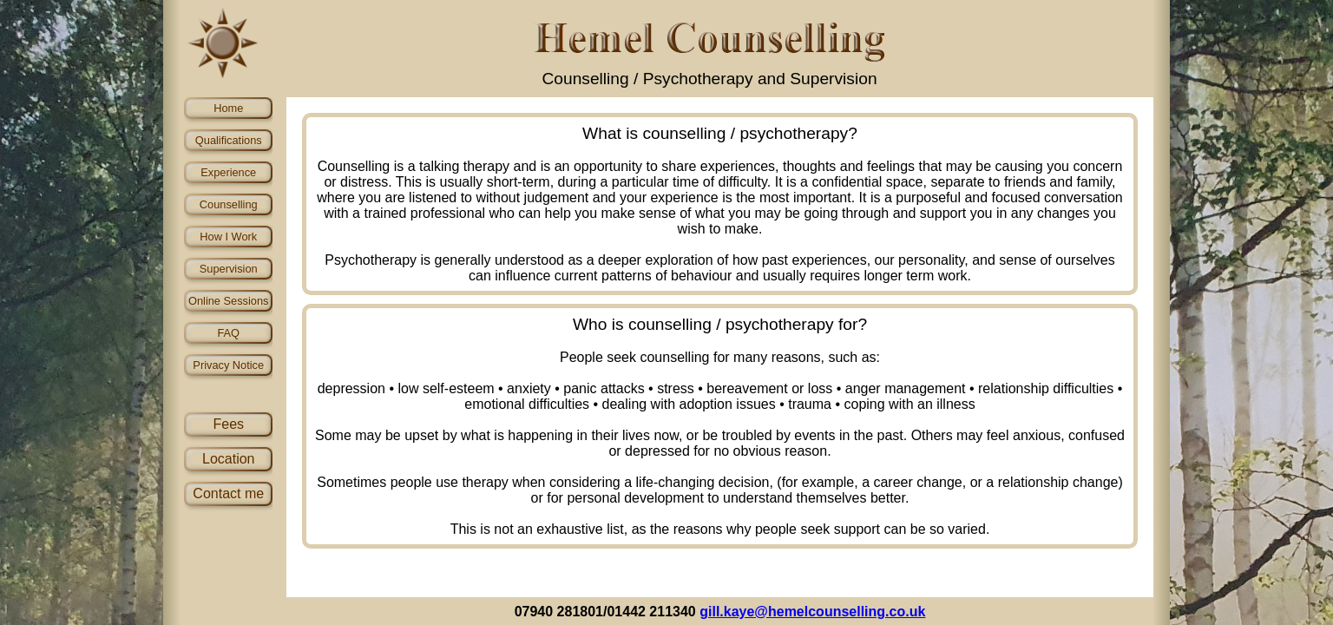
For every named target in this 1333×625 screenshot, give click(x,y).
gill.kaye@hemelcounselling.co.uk (812, 611)
